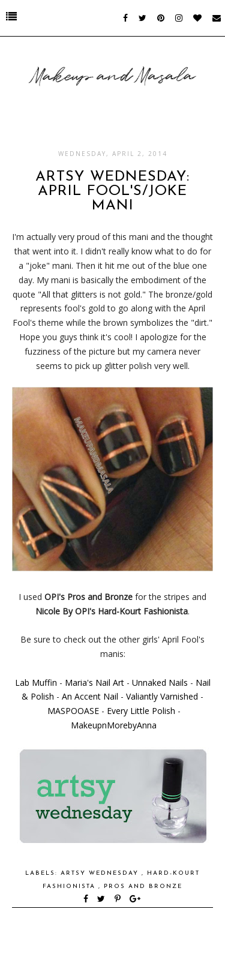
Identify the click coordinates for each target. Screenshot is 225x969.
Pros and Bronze (143, 886)
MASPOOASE (73, 710)
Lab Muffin (36, 682)
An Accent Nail (90, 696)
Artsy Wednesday (101, 873)
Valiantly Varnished (162, 696)
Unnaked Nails (160, 682)
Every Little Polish (141, 710)
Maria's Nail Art (94, 682)
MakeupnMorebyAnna (114, 725)
